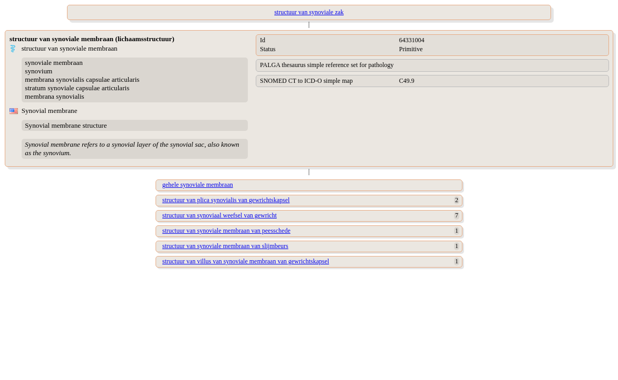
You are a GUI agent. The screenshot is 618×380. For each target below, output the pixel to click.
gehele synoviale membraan (197, 184)
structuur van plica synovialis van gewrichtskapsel (226, 200)
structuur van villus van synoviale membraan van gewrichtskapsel (245, 261)
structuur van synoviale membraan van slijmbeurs (225, 246)
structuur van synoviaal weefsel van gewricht (219, 215)
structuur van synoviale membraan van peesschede (226, 230)
